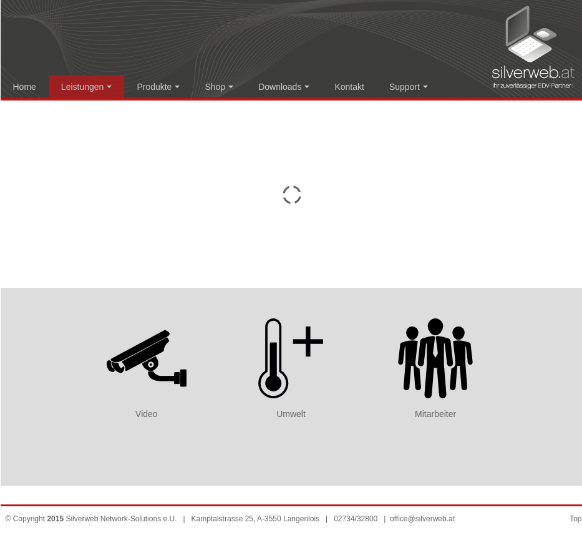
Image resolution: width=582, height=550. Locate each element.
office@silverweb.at (422, 518)
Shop (219, 87)
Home (24, 87)
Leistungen (86, 87)
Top (575, 518)
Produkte (158, 87)
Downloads (283, 87)
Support (408, 87)
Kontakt (349, 87)
